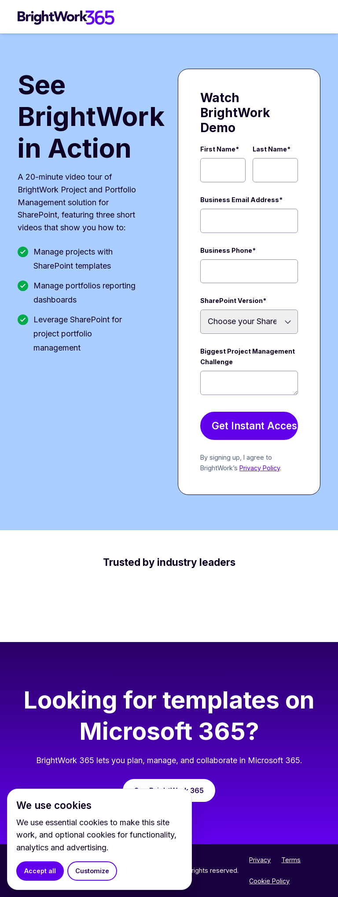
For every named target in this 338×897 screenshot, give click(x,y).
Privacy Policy (259, 468)
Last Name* (271, 149)
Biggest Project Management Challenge (247, 356)
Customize (92, 871)
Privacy (260, 860)
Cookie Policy (269, 881)
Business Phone (228, 250)
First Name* (219, 149)
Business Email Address (241, 199)
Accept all (40, 871)
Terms (291, 860)
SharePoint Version (233, 300)
